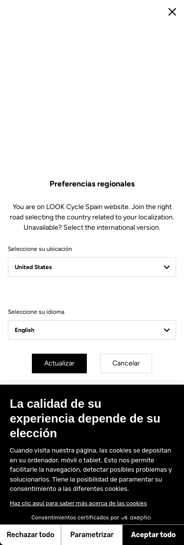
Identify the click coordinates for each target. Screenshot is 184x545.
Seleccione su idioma (36, 311)
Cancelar (126, 363)
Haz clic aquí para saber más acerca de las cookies (78, 503)
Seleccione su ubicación (40, 248)
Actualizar (59, 363)
